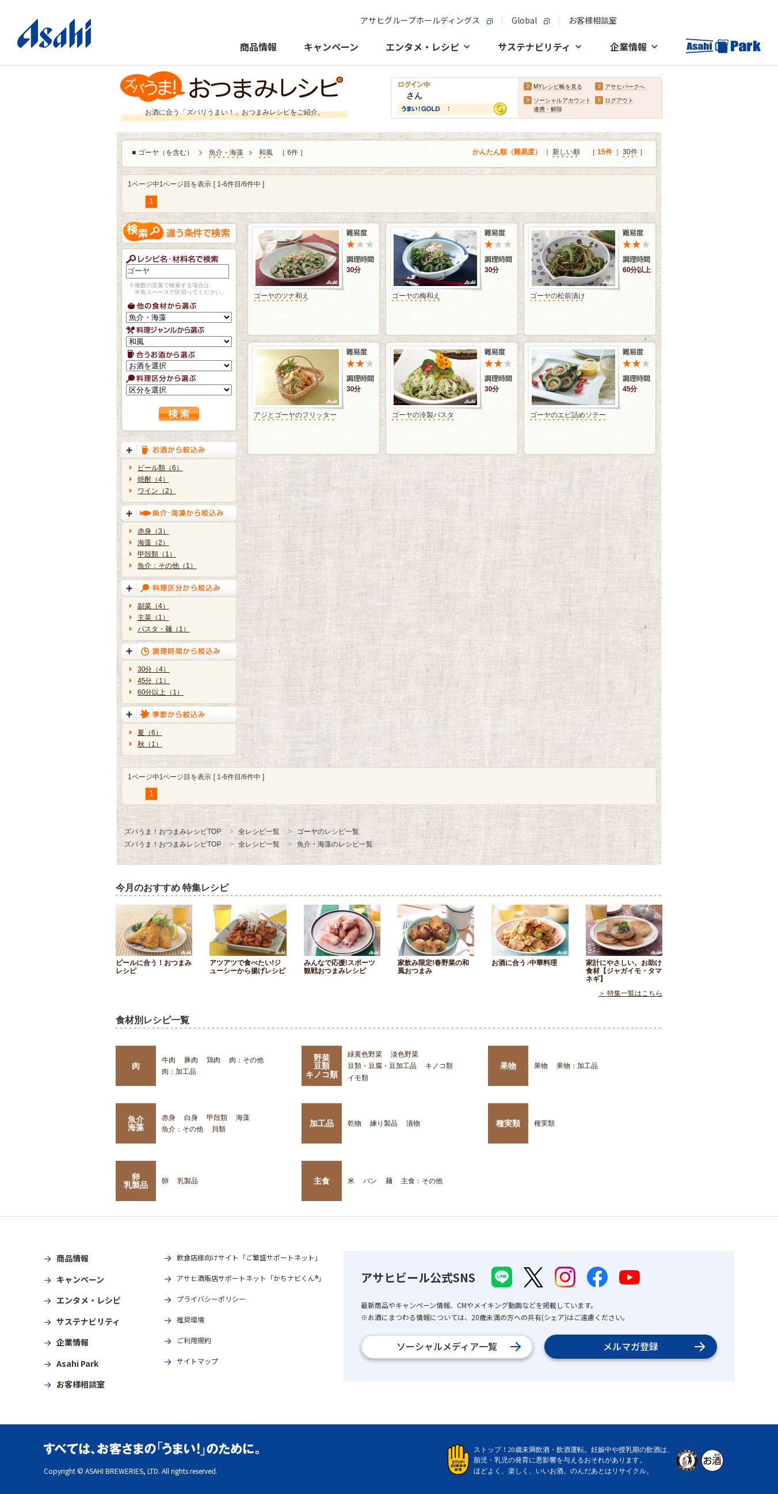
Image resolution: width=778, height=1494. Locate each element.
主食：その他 (422, 1181)
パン (370, 1181)
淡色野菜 (404, 1054)
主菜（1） (153, 617)
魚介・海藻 (226, 153)
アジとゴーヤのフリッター (295, 415)
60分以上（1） (161, 692)
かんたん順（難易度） (506, 152)
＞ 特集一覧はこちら (630, 993)
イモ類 (358, 1078)
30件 (630, 152)
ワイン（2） (157, 491)
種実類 (508, 1123)
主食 (322, 1181)
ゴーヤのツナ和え (281, 296)
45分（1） (154, 681)
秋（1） (150, 744)
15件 (604, 152)
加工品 (322, 1123)
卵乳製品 (136, 1181)
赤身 (169, 1118)
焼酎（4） (153, 479)
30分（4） (154, 669)
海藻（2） (153, 543)
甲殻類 (217, 1118)
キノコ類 (439, 1066)
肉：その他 (246, 1060)
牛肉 (169, 1060)
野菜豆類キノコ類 (322, 1066)
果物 (508, 1065)
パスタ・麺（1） (164, 629)
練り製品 (384, 1123)
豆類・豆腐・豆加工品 (382, 1066)
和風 (266, 153)
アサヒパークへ (625, 87)
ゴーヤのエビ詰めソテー (568, 415)
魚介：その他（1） (167, 566)
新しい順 (566, 152)
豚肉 (191, 1060)
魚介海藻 (136, 1123)
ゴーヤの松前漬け (557, 296)
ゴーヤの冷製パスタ (423, 415)
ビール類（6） (160, 468)
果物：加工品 (577, 1066)
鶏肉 (213, 1060)
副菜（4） (153, 606)
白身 (191, 1118)
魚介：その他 (182, 1129)
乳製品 (187, 1181)
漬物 (413, 1123)
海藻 (243, 1118)
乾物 (354, 1123)
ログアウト (619, 101)
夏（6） (150, 733)
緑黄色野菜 (365, 1054)
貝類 (219, 1129)
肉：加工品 (179, 1072)
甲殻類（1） (157, 554)
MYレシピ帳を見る (557, 87)
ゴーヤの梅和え (416, 296)
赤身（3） (153, 531)
